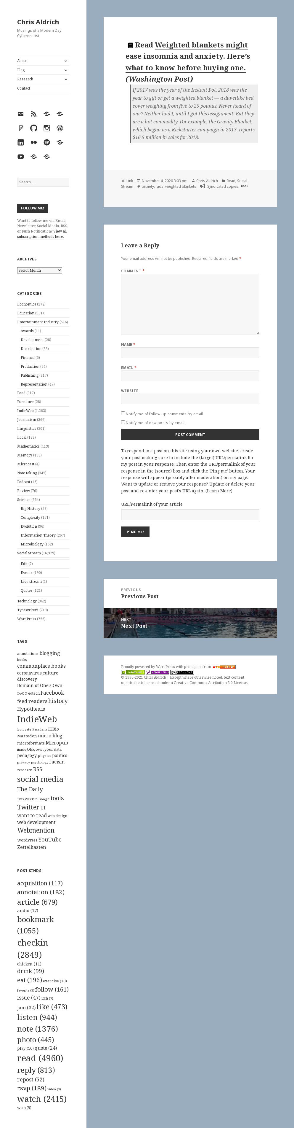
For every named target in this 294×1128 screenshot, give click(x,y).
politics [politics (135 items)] (59, 755)
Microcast (25, 464)
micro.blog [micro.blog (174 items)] (50, 735)
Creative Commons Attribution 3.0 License (210, 682)
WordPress (26, 618)
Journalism (26, 419)
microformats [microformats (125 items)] (31, 743)
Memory (24, 455)
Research (25, 79)
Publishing (29, 375)
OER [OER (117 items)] (31, 749)
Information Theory (38, 535)
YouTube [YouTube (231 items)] (50, 839)
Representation (34, 384)
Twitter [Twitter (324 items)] (28, 807)
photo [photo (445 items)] (35, 1039)
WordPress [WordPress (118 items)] (27, 840)
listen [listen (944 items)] (37, 1017)
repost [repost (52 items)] (30, 1079)
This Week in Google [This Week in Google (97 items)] (33, 799)
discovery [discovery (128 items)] (27, 679)
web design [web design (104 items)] (57, 815)
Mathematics (28, 446)
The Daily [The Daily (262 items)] (30, 789)
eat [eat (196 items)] (29, 980)
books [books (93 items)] (22, 659)
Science (23, 499)
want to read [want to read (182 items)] (32, 815)
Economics (26, 304)
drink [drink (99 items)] (30, 971)
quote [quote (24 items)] (46, 1048)
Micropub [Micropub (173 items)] (57, 742)
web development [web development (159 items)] (36, 822)
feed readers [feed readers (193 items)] (32, 701)
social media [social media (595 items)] (40, 779)
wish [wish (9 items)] (24, 1107)
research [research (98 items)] (24, 770)
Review (23, 490)
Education (25, 313)
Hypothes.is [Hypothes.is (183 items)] (31, 708)
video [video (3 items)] (54, 1089)
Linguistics (26, 428)
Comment (132, 270)
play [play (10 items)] (25, 1048)
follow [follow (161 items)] (52, 989)
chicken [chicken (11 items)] (29, 964)
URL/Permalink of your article (152, 504)
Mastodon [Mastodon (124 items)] (27, 736)
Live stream (31, 581)
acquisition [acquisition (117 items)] (40, 883)
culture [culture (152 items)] (50, 673)
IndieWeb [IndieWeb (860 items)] (37, 719)
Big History (30, 508)
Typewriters (27, 609)
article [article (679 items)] (37, 902)
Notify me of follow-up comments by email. (165, 413)
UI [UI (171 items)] (43, 807)
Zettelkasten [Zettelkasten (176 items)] (31, 847)
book (244, 185)
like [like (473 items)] (52, 1006)
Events (27, 572)
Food (21, 392)
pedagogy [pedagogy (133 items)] (27, 755)
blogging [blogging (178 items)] (49, 653)
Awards (27, 330)
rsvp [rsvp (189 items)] (31, 1088)
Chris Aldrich (38, 21)
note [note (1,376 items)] (37, 1028)
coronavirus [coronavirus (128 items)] (29, 673)
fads (159, 186)
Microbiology (32, 544)
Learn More (219, 491)
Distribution (31, 348)
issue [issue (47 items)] (29, 997)
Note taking (27, 472)
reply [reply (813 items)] (36, 1070)
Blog (21, 69)
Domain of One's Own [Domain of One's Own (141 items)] (39, 685)
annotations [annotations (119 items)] (27, 653)
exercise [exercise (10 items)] (55, 981)
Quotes (27, 590)
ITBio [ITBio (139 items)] (53, 729)
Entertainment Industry (38, 321)
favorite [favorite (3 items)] (25, 990)
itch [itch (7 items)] (47, 998)
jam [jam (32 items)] (26, 1007)
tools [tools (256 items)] (57, 798)
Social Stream (29, 553)
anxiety (148, 186)
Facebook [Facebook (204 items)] (52, 692)
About (22, 60)
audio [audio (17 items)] (27, 910)
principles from (210, 666)
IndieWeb (25, 410)
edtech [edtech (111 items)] (34, 693)
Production (30, 366)
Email (128, 367)
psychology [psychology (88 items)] (39, 762)
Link (129, 180)
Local (21, 437)
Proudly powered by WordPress (148, 666)
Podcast (23, 481)
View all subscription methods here (42, 234)
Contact (23, 88)
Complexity (30, 517)
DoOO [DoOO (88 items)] (22, 693)
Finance (28, 357)
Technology (27, 601)
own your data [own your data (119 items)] (49, 749)
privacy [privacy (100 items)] (23, 762)
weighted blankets (180, 186)
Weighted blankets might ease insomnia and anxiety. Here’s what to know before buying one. (188, 56)
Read (231, 180)
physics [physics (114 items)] (44, 755)
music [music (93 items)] (21, 749)
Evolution (29, 526)
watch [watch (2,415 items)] (42, 1098)
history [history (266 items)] (58, 701)
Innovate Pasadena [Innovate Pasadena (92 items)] (32, 729)
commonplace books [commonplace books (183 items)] (41, 665)
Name (128, 344)
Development (32, 339)
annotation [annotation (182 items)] (41, 892)
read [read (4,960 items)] (40, 1058)
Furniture (25, 401)
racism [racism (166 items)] (57, 761)
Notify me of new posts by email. (156, 422)
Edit (24, 563)
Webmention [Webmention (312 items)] (35, 830)
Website (129, 390)
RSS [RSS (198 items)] (37, 769)
